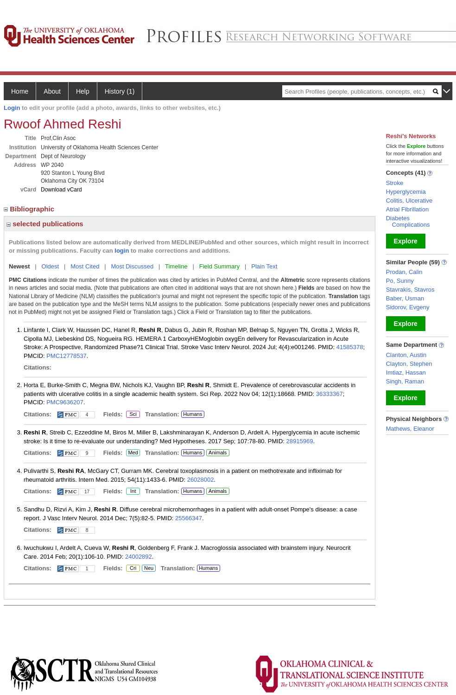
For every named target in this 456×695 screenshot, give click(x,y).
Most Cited (84, 266)
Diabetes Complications (408, 221)
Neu (147, 568)
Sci (131, 414)
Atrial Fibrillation (407, 209)
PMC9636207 (64, 402)
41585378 (349, 347)
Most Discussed (132, 266)
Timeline (176, 266)
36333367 (329, 393)
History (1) (120, 91)
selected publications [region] (44, 224)
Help (82, 91)
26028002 (200, 479)
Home (19, 91)
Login (12, 107)
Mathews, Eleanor (410, 428)
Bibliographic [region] (30, 209)
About (52, 91)
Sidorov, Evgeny (408, 307)
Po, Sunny (400, 280)
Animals (218, 452)
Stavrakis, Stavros (410, 289)
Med (132, 453)
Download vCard (61, 189)
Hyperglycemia (406, 191)
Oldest (50, 266)
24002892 (138, 556)
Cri (132, 568)
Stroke (395, 182)
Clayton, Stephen (409, 363)
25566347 (188, 518)
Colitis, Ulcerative (409, 200)
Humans (192, 414)
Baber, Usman (405, 298)
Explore (406, 241)
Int (132, 491)
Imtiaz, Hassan (406, 372)
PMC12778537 (66, 355)
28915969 (299, 441)
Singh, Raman (405, 381)
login (121, 250)
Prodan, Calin (404, 271)
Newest (19, 266)
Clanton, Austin (406, 354)
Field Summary (219, 266)
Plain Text (264, 266)
